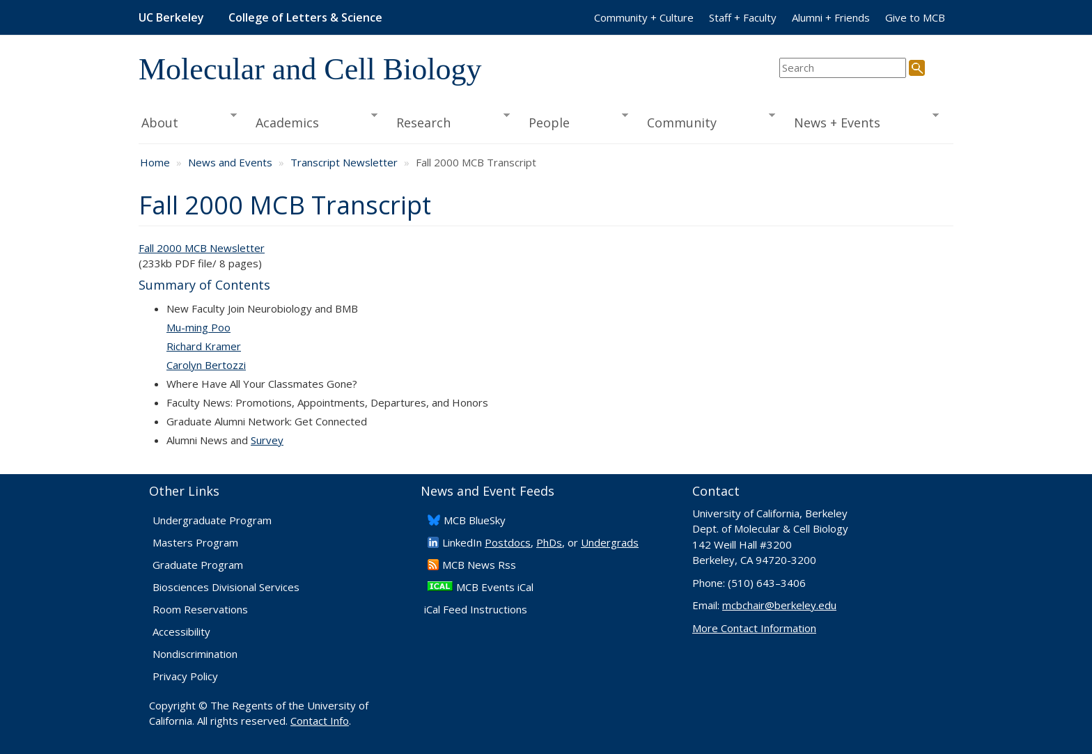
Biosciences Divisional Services (226, 587)
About (188, 121)
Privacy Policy (185, 676)
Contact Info (319, 721)
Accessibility (181, 631)
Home (155, 162)
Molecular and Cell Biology (310, 69)
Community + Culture (644, 17)
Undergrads (610, 542)
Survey (267, 440)
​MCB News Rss (479, 565)
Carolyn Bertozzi (206, 365)
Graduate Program (198, 565)
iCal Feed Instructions (475, 609)
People (573, 121)
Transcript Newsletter (344, 162)
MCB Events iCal (494, 587)
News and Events (230, 162)
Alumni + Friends (831, 17)
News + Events (862, 121)
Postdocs (508, 542)
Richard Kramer (203, 346)
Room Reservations (200, 609)
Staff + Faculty (743, 17)
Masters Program (195, 542)
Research (448, 121)
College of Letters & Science (305, 17)
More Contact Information (754, 628)
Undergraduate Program (212, 520)
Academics (312, 121)
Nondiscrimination (195, 654)
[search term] (842, 68)
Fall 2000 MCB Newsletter (202, 248)
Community (707, 121)
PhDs (549, 542)
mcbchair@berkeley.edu (779, 605)
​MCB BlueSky (475, 520)
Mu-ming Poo (198, 327)
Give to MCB (915, 17)
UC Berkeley (171, 17)
